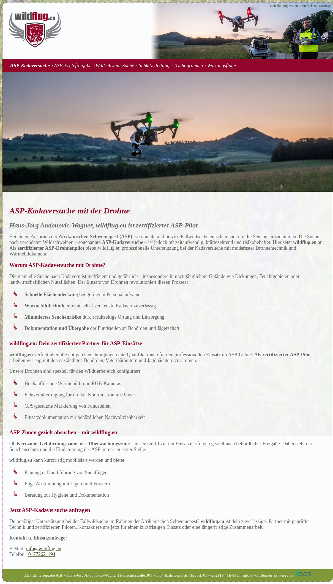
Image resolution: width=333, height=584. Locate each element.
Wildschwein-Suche (114, 65)
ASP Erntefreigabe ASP (43, 575)
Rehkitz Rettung (153, 65)
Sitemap (324, 6)
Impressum (290, 6)
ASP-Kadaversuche (30, 65)
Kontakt (275, 6)
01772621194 (41, 554)
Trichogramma (188, 65)
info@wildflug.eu (43, 548)
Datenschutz (308, 6)
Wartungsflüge (221, 65)
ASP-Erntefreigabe (72, 65)
